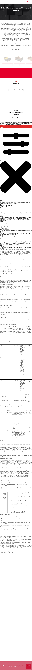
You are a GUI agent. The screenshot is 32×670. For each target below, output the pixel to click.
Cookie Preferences (16, 114)
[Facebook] (9, 90)
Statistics (1, 201)
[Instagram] (14, 90)
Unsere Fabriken (16, 96)
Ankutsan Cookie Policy (18, 666)
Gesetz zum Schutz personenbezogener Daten (16, 112)
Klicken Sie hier (4, 45)
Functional (1, 240)
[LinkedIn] (20, 90)
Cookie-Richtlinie (16, 110)
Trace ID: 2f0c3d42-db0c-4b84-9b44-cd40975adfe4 (8, 554)
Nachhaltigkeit (16, 103)
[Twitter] (12, 90)
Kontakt (16, 105)
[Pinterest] (22, 90)
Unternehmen (16, 94)
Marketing (1, 221)
